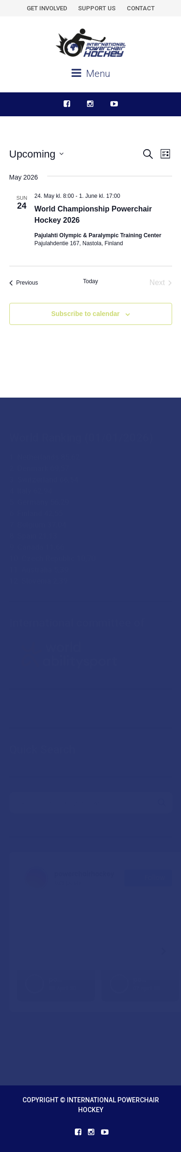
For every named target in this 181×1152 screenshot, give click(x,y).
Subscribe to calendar (85, 313)
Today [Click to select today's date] (90, 281)
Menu (91, 73)
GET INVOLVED (47, 8)
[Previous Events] (23, 283)
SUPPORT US (97, 8)
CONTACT (141, 8)
